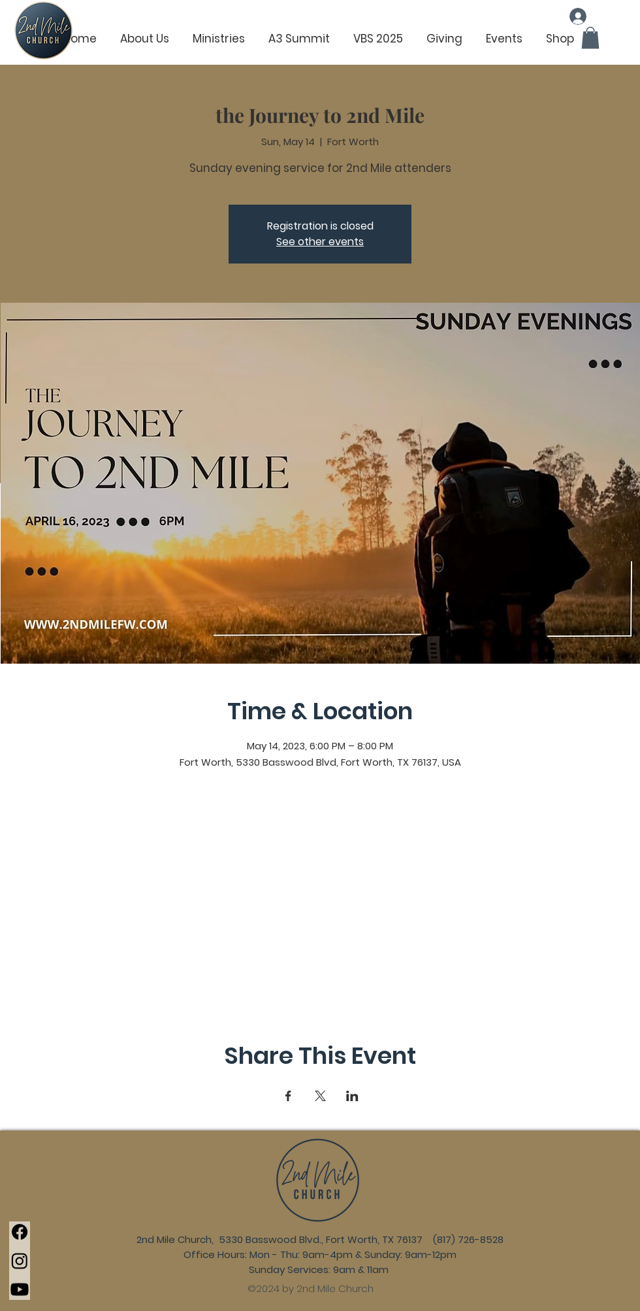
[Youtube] (19, 1289)
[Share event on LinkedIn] (352, 1096)
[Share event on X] (320, 1096)
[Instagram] (19, 1260)
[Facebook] (19, 1231)
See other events (320, 241)
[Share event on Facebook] (288, 1096)
